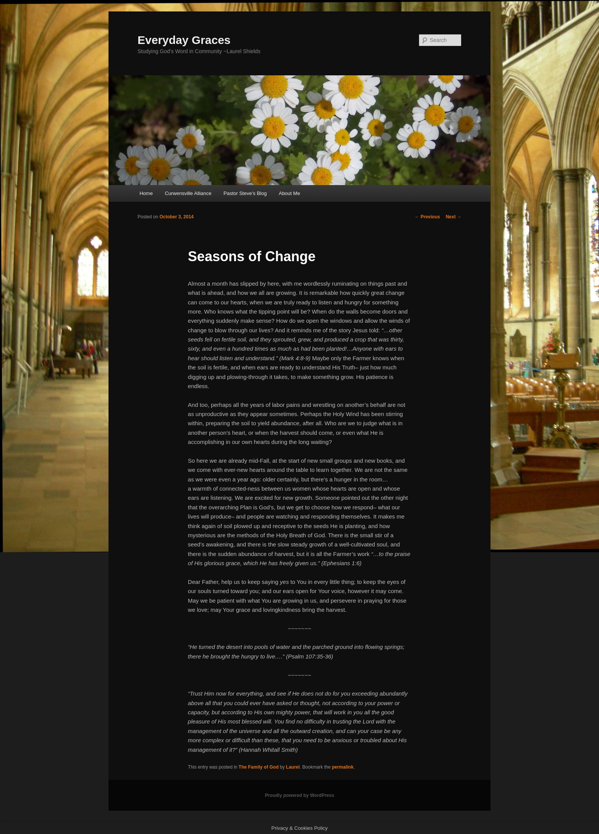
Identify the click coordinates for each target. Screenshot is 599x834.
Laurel (293, 767)
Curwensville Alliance (188, 193)
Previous (427, 216)
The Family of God (259, 767)
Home (146, 193)
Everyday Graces (184, 40)
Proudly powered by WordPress (299, 795)
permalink (343, 767)
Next (453, 216)
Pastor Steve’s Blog (245, 193)
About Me (289, 193)
